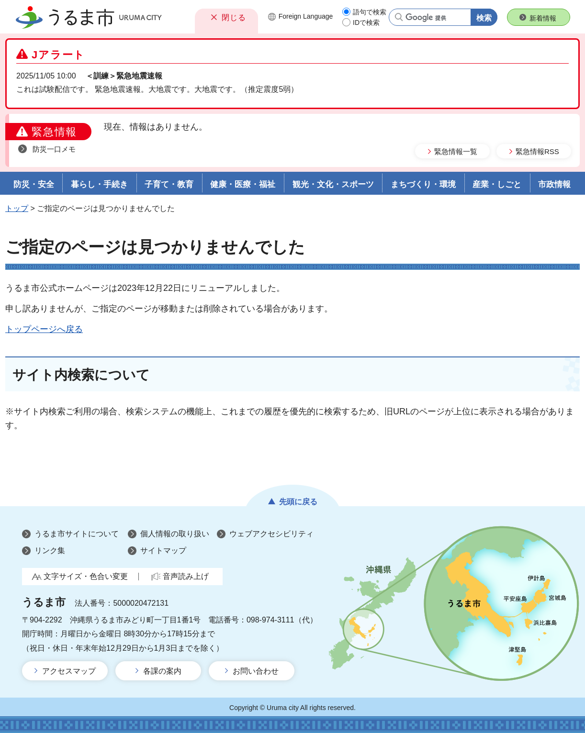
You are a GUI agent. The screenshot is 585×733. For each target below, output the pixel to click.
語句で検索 (369, 12)
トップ (16, 208)
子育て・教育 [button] (169, 184)
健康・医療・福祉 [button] (242, 184)
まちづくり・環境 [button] (423, 184)
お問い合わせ (256, 671)
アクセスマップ (69, 671)
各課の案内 (162, 671)
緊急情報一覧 (455, 151)
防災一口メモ (54, 149)
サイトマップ (163, 550)
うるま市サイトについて (76, 534)
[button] (226, 17)
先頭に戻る (298, 502)
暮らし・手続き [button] (99, 184)
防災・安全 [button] (33, 184)
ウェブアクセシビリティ (271, 534)
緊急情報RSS (537, 151)
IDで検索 (366, 22)
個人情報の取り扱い (174, 534)
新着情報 (542, 18)
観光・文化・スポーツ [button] (333, 184)
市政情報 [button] (554, 184)
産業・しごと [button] (496, 184)
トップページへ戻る (44, 329)
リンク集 (49, 550)
